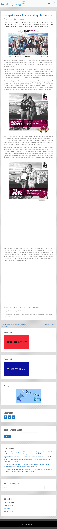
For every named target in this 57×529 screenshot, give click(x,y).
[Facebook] (5, 417)
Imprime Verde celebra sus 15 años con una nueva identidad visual (24, 457)
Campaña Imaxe (41, 314)
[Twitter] (9, 417)
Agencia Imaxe (20, 314)
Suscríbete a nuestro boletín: (13, 434)
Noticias (6, 511)
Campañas (9, 314)
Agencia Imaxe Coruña (31, 314)
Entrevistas (7, 505)
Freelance (7, 508)
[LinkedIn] (13, 417)
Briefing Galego (19, 19)
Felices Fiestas (50, 324)
